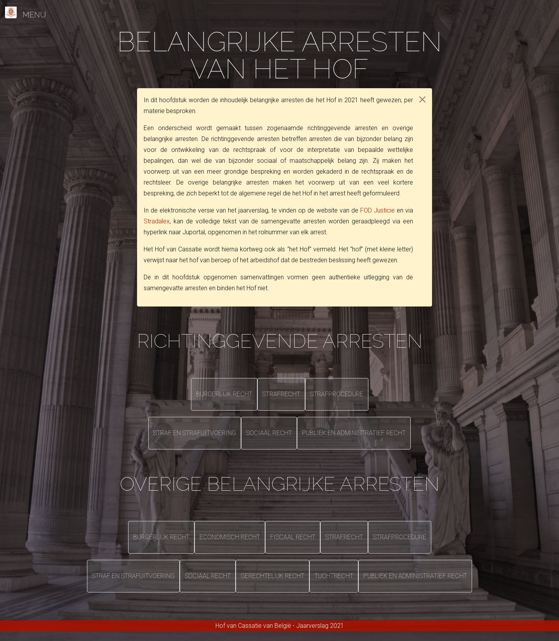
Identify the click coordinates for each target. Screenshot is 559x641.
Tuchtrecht (333, 576)
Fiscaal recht (292, 537)
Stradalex (157, 221)
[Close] (422, 99)
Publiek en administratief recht (354, 433)
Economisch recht (230, 537)
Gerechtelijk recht (272, 576)
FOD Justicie (377, 210)
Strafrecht (281, 394)
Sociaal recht (269, 433)
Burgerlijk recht (224, 394)
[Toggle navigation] (11, 11)
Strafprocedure (336, 394)
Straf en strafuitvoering (194, 433)
